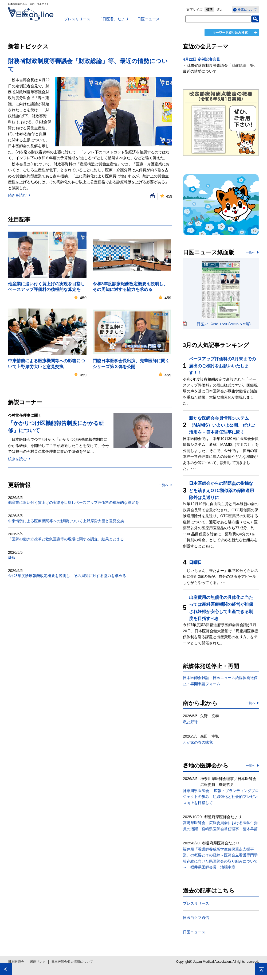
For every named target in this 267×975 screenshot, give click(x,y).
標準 (209, 9)
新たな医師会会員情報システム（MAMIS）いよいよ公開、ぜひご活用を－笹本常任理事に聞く (222, 425)
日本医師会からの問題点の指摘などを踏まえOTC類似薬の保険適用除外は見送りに (221, 490)
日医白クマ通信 (196, 917)
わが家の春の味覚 (198, 742)
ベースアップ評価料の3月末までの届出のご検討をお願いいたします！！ (222, 365)
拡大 (219, 9)
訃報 (11, 557)
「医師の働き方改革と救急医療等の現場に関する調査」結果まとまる (66, 539)
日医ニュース (148, 19)
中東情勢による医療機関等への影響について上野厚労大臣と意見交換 (66, 521)
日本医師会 (16, 962)
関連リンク (38, 962)
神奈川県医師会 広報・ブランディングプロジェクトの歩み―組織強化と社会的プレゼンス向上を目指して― (221, 797)
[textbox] (218, 18)
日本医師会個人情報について (72, 962)
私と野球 (190, 722)
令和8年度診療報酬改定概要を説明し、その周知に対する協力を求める (67, 576)
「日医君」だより (114, 19)
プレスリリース (77, 19)
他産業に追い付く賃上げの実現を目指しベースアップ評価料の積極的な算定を (73, 502)
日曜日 (195, 562)
